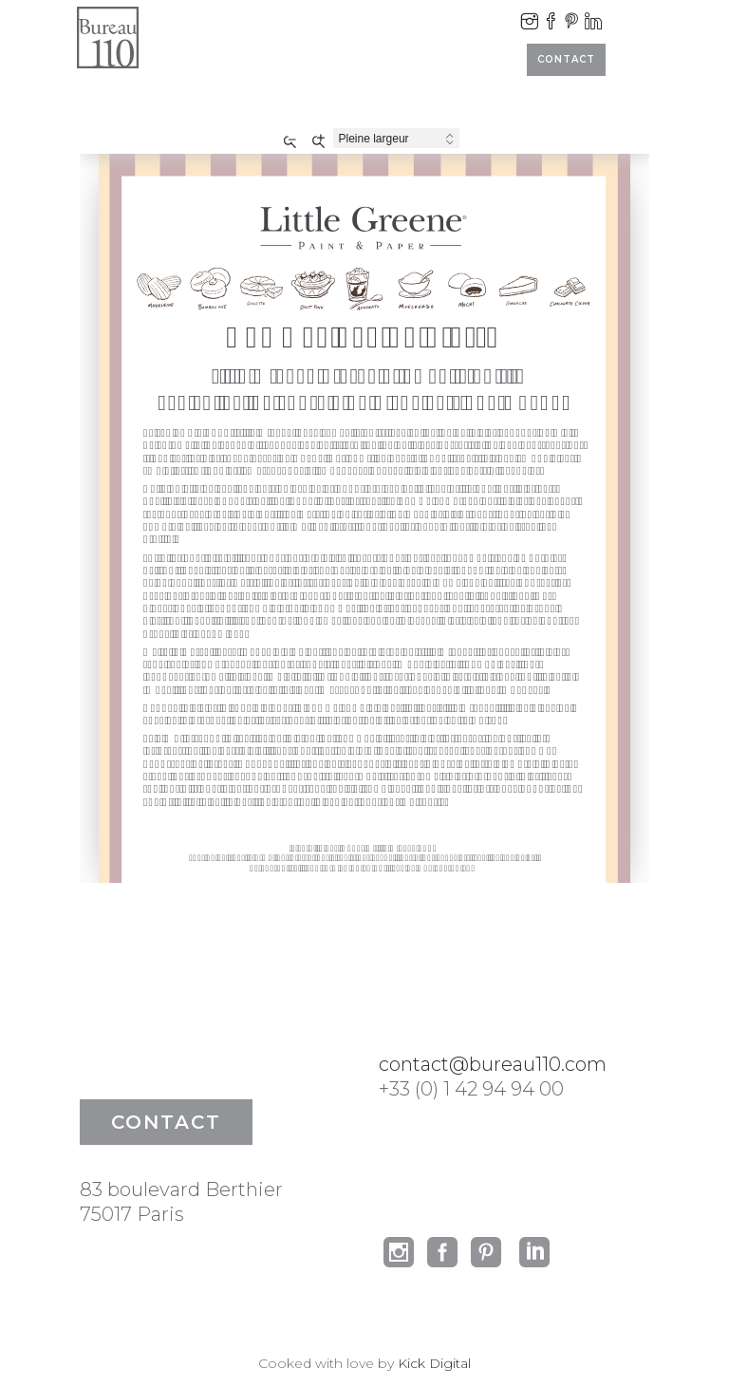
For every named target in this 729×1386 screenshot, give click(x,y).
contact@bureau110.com (493, 1064)
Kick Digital (434, 1363)
